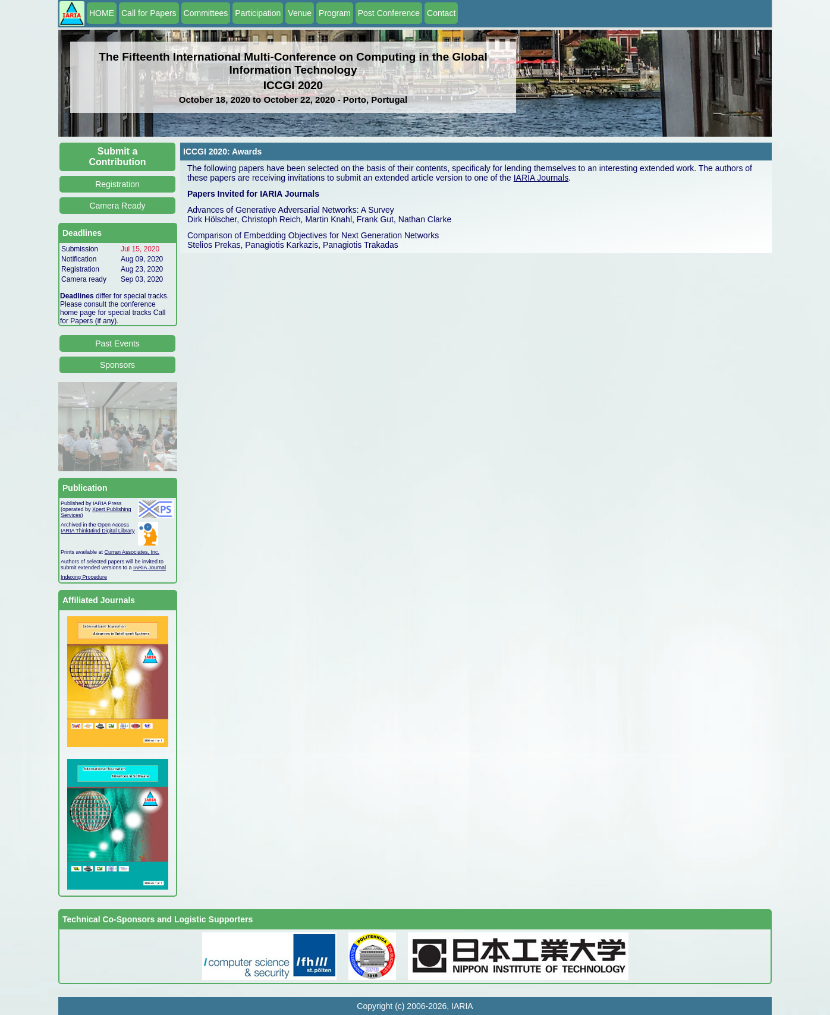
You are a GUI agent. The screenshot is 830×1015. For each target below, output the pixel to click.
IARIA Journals (541, 177)
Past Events (117, 343)
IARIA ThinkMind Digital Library (97, 531)
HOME (101, 13)
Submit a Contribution (117, 156)
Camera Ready (117, 205)
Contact (441, 13)
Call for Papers (149, 13)
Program (335, 13)
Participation (258, 13)
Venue (300, 13)
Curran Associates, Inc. (132, 552)
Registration (117, 184)
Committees (206, 13)
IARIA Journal (149, 567)
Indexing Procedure (84, 577)
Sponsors (117, 365)
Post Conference (389, 13)
